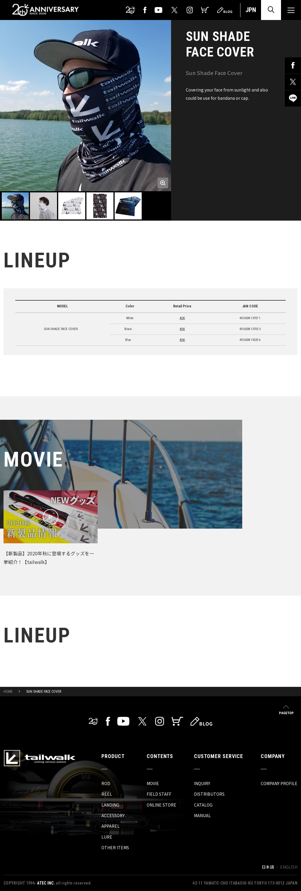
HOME (8, 692)
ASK (182, 318)
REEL (106, 794)
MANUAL (202, 815)
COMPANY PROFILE (279, 783)
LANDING (110, 805)
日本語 (268, 867)
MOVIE (153, 783)
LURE (106, 837)
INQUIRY (202, 783)
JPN (250, 10)
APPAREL (110, 826)
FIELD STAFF (159, 794)
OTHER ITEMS (115, 847)
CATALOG (203, 805)
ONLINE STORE (161, 805)
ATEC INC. (46, 883)
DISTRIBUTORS (209, 794)
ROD (105, 783)
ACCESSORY (113, 815)
